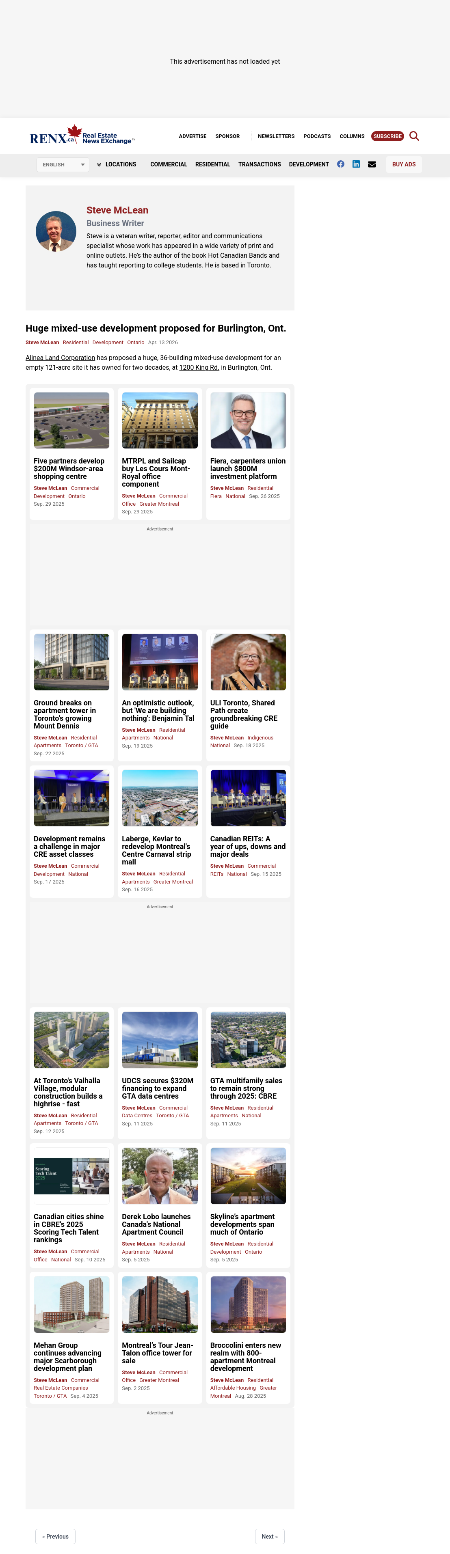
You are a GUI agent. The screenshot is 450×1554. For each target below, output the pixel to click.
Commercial (168, 164)
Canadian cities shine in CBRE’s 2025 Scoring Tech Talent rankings (69, 1228)
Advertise (192, 136)
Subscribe (388, 136)
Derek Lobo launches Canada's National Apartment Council (156, 1224)
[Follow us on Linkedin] (360, 164)
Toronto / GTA (81, 745)
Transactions (259, 164)
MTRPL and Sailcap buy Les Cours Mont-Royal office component (156, 472)
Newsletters (276, 136)
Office (129, 504)
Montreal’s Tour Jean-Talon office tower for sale (157, 1353)
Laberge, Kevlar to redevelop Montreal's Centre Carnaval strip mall (156, 850)
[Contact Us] (376, 164)
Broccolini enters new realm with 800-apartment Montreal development (245, 1357)
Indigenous (260, 738)
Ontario (135, 342)
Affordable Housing (233, 1388)
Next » (270, 1536)
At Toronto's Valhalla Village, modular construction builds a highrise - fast (68, 1092)
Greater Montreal (159, 504)
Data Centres (137, 1115)
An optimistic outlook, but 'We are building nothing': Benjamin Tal (158, 710)
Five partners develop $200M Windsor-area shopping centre (69, 469)
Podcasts (317, 136)
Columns (352, 136)
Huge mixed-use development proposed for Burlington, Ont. (156, 328)
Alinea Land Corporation (60, 358)
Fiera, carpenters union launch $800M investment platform (248, 469)
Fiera (216, 496)
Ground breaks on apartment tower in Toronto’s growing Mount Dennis (65, 714)
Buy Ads (403, 164)
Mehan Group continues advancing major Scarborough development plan (68, 1357)
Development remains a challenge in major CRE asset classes (70, 846)
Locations (116, 164)
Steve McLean (42, 342)
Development (309, 164)
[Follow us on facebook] (345, 164)
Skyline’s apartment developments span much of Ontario (242, 1224)
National (235, 496)
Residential (212, 164)
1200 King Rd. (199, 367)
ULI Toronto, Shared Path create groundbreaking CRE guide (244, 714)
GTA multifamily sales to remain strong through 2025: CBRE (246, 1088)
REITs (216, 874)
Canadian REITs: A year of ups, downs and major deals (248, 846)
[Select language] (63, 164)
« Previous (55, 1536)
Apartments (47, 745)
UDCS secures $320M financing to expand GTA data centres (157, 1088)
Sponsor (227, 136)
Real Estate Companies (61, 1388)
